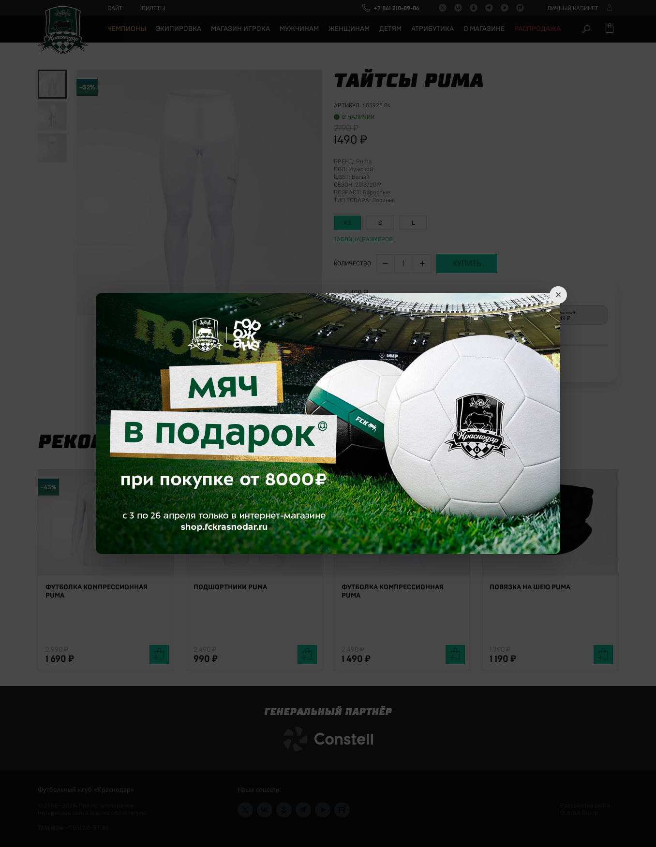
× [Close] (558, 295)
